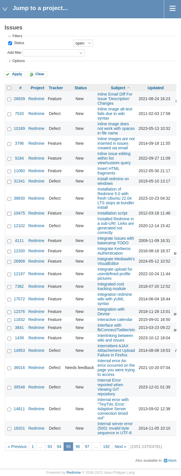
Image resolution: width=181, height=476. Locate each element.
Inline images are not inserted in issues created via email (116, 143)
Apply (17, 74)
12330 (19, 251)
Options (18, 61)
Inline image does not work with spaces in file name (116, 128)
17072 (19, 299)
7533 (19, 113)
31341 (19, 181)
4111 (19, 240)
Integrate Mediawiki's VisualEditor (116, 261)
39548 (19, 387)
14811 (19, 408)
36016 (19, 367)
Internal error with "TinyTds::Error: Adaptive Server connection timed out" (113, 408)
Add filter (14, 53)
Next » (120, 446)
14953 (19, 350)
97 (87, 446)
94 (59, 446)
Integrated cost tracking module (111, 286)
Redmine (36, 98)
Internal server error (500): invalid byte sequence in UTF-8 (115, 428)
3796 (19, 143)
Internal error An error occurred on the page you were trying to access (116, 367)
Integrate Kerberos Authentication (114, 250)
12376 (19, 311)
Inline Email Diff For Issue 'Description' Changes (114, 99)
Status (18, 43)
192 (106, 446)
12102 (19, 225)
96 (78, 446)
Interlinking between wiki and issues (115, 337)
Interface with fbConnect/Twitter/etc (116, 327)
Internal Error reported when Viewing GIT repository (110, 387)
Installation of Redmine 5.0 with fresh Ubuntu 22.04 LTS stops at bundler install (115, 198)
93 (50, 446)
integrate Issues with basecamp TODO (115, 240)
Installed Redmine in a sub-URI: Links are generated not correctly (115, 226)
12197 (19, 273)
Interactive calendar (114, 319)
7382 (19, 286)
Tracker (56, 88)
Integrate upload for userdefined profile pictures (114, 274)
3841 (19, 327)
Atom (172, 461)
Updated (155, 88)
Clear (39, 74)
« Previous (17, 446)
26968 (19, 261)
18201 (19, 428)
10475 (19, 213)
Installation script (112, 213)
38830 (19, 198)
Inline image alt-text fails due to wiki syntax (114, 113)
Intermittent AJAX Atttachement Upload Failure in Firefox (116, 350)
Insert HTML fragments (108, 170)
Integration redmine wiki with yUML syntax (114, 299)
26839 (19, 98)
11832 (19, 319)
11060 (19, 170)
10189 (19, 128)
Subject (118, 88)
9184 (19, 158)
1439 (19, 338)
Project (37, 88)
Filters (17, 36)
